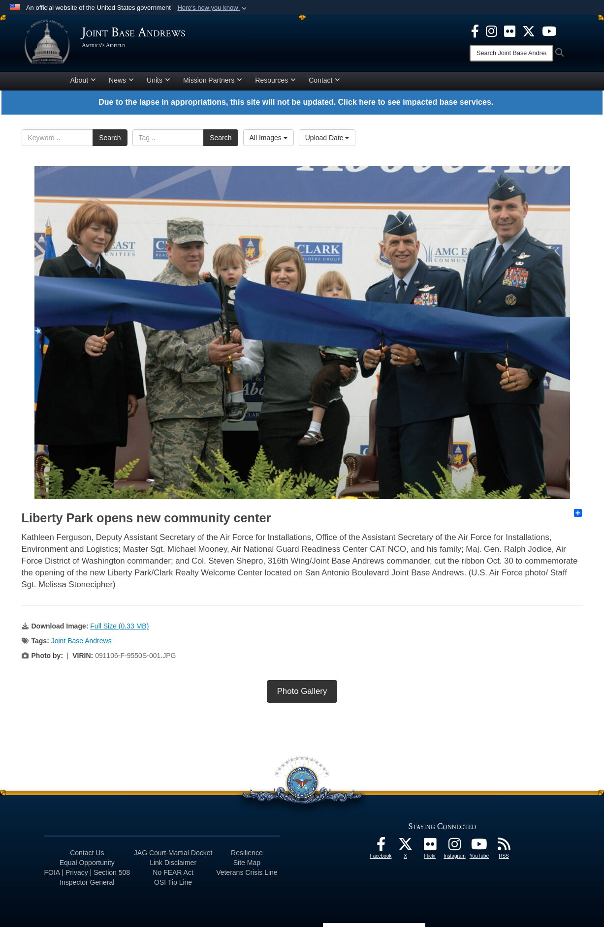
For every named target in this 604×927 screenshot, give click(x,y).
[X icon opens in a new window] (528, 30)
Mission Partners (212, 80)
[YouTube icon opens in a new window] (549, 30)
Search (110, 138)
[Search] (511, 53)
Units (158, 80)
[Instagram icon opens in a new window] (491, 30)
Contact (324, 80)
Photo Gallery (302, 691)
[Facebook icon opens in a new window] (475, 30)
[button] (213, 8)
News (121, 80)
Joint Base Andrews (81, 641)
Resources (275, 80)
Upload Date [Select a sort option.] (327, 138)
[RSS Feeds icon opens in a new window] (504, 847)
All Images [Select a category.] (268, 138)
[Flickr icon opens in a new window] (509, 30)
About (83, 80)
